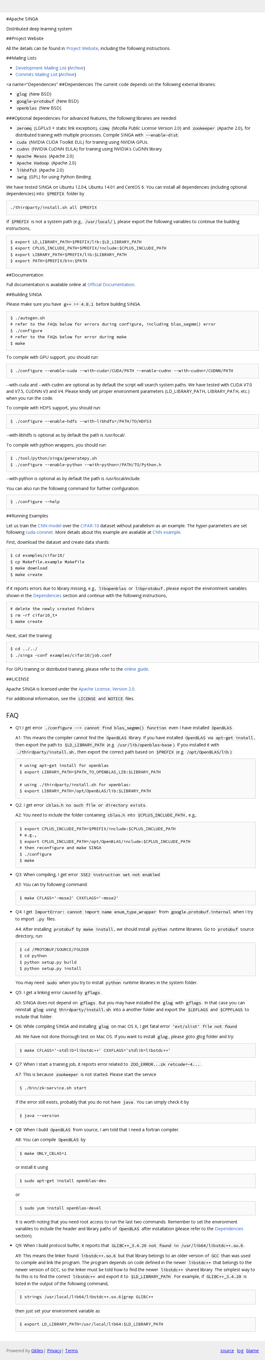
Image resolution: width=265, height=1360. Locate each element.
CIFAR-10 (89, 526)
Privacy (54, 1350)
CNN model (49, 526)
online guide (136, 669)
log (240, 1350)
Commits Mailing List (36, 74)
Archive (76, 68)
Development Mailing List (41, 68)
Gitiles (37, 1350)
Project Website (82, 48)
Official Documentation (111, 284)
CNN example (166, 532)
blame (252, 1350)
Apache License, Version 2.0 (106, 689)
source (227, 1350)
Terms (71, 1350)
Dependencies (47, 595)
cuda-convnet (39, 532)
